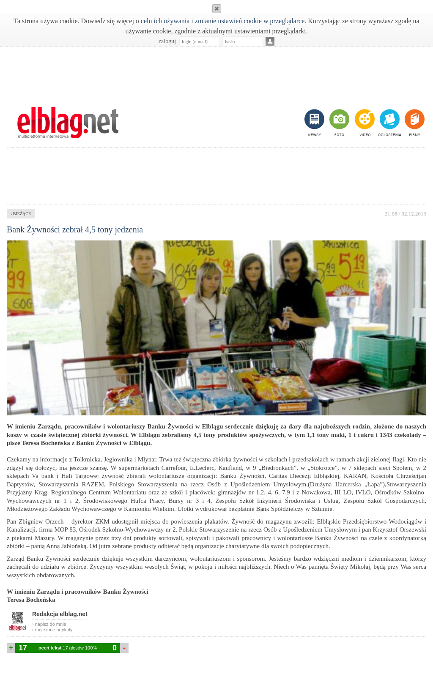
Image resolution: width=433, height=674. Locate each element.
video (363, 122)
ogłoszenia (388, 122)
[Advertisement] (216, 72)
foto (338, 122)
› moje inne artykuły (52, 629)
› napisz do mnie (49, 624)
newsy (315, 122)
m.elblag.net (68, 122)
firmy (413, 122)
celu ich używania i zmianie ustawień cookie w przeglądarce (222, 21)
